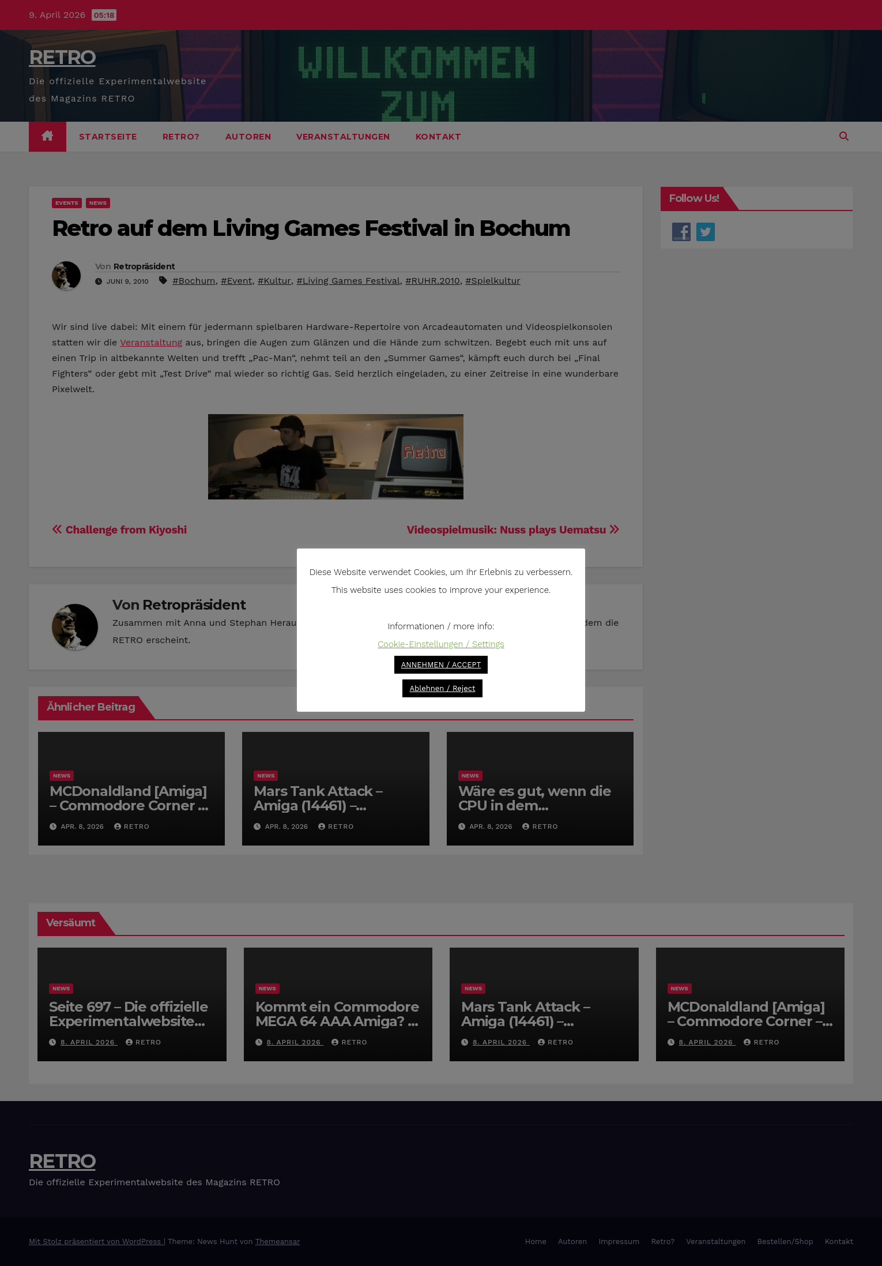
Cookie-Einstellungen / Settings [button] (441, 644)
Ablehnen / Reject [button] (442, 688)
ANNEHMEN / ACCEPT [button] (441, 664)
